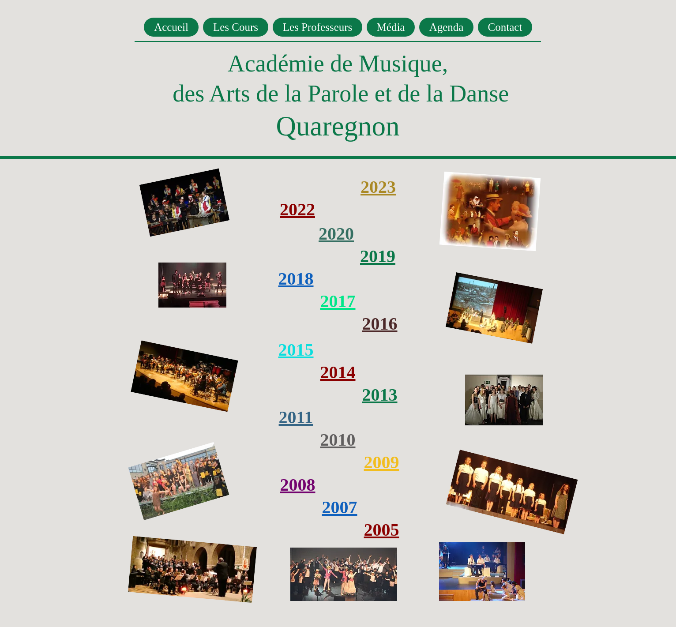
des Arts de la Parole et (282, 93)
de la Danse (453, 93)
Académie (276, 63)
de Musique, (386, 63)
